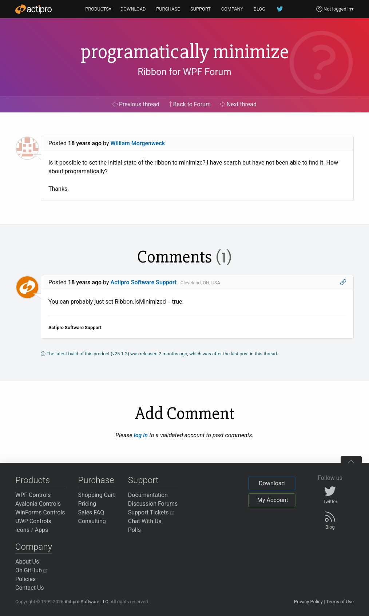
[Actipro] (33, 9)
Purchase (96, 480)
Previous (135, 104)
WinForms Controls (40, 512)
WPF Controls (33, 494)
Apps (41, 529)
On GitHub (31, 570)
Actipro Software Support (144, 282)
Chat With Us (145, 521)
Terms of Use (340, 601)
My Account (272, 500)
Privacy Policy (308, 601)
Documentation (148, 494)
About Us (27, 561)
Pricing (87, 503)
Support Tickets (151, 512)
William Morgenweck (138, 143)
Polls (134, 529)
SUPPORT (200, 9)
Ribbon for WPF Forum (184, 71)
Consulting (92, 521)
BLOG (259, 9)
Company (33, 547)
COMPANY (232, 9)
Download (272, 483)
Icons (22, 529)
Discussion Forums (153, 503)
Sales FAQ (91, 512)
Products (32, 480)
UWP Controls (33, 521)
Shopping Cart (96, 494)
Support (143, 480)
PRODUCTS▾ (98, 9)
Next (238, 104)
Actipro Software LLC (86, 601)
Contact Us (29, 587)
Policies (25, 579)
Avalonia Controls (38, 503)
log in (141, 435)
